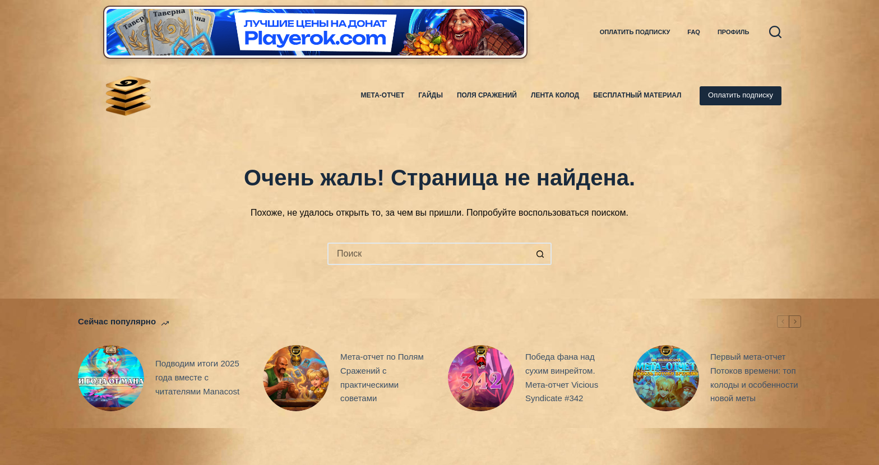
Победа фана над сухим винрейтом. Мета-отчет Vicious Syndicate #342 (561, 377)
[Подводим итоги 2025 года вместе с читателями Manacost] (111, 378)
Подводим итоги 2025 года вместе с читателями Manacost (197, 377)
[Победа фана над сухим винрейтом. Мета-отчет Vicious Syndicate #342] (481, 378)
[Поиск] (775, 32)
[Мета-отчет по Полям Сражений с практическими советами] (296, 378)
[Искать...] (428, 254)
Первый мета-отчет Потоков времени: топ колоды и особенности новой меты (754, 377)
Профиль (734, 32)
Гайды (430, 95)
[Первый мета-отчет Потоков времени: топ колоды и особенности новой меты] (666, 378)
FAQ (693, 32)
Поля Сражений (487, 95)
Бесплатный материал (637, 95)
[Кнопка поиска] (540, 254)
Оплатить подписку (635, 32)
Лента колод (555, 95)
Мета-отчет (383, 95)
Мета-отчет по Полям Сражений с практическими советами (382, 377)
